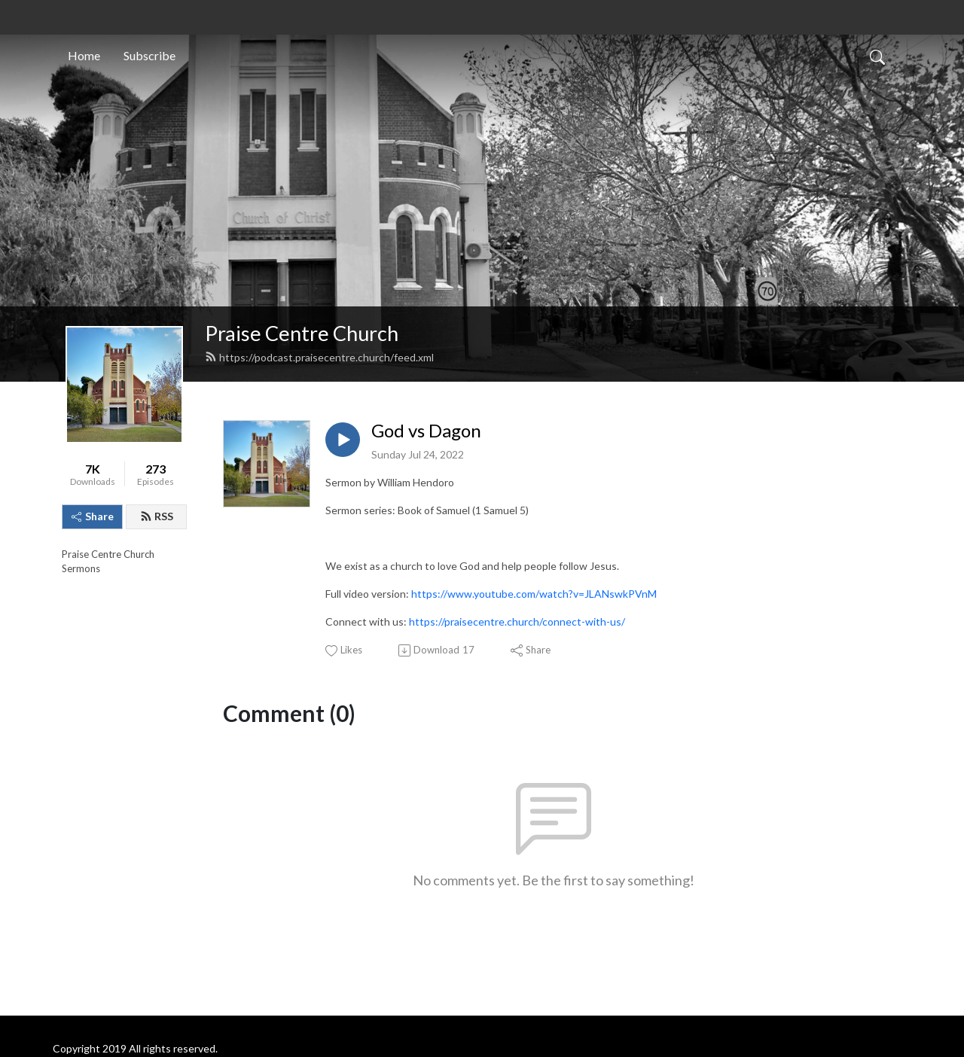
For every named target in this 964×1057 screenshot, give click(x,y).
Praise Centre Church (301, 333)
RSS (156, 516)
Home (84, 55)
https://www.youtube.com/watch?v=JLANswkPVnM (534, 593)
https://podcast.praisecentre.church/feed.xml (319, 357)
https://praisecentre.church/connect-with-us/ (517, 621)
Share (93, 516)
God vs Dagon (426, 430)
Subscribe (149, 55)
